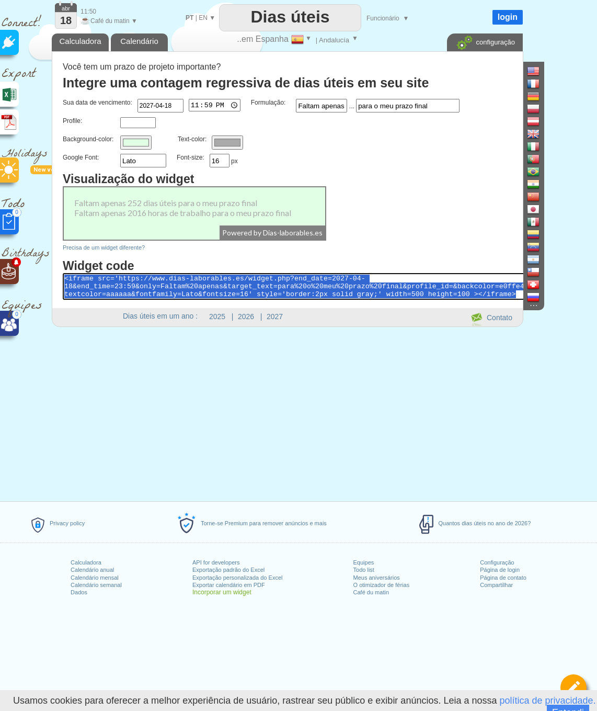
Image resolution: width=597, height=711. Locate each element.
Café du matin (371, 592)
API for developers (216, 562)
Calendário (139, 41)
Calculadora (86, 562)
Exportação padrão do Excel (228, 570)
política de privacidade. (548, 700)
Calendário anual (92, 570)
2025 (217, 316)
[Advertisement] (287, 412)
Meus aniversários (376, 577)
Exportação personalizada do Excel (237, 577)
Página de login (500, 570)
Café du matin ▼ (109, 21)
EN (203, 17)
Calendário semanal (96, 585)
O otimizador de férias (381, 585)
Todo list (363, 570)
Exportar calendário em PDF (228, 585)
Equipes (363, 562)
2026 (246, 316)
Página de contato (503, 577)
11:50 (88, 11)
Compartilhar (496, 585)
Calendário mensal (95, 577)
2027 (275, 316)
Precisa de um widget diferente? (104, 247)
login (508, 17)
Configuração (497, 562)
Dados (79, 592)
